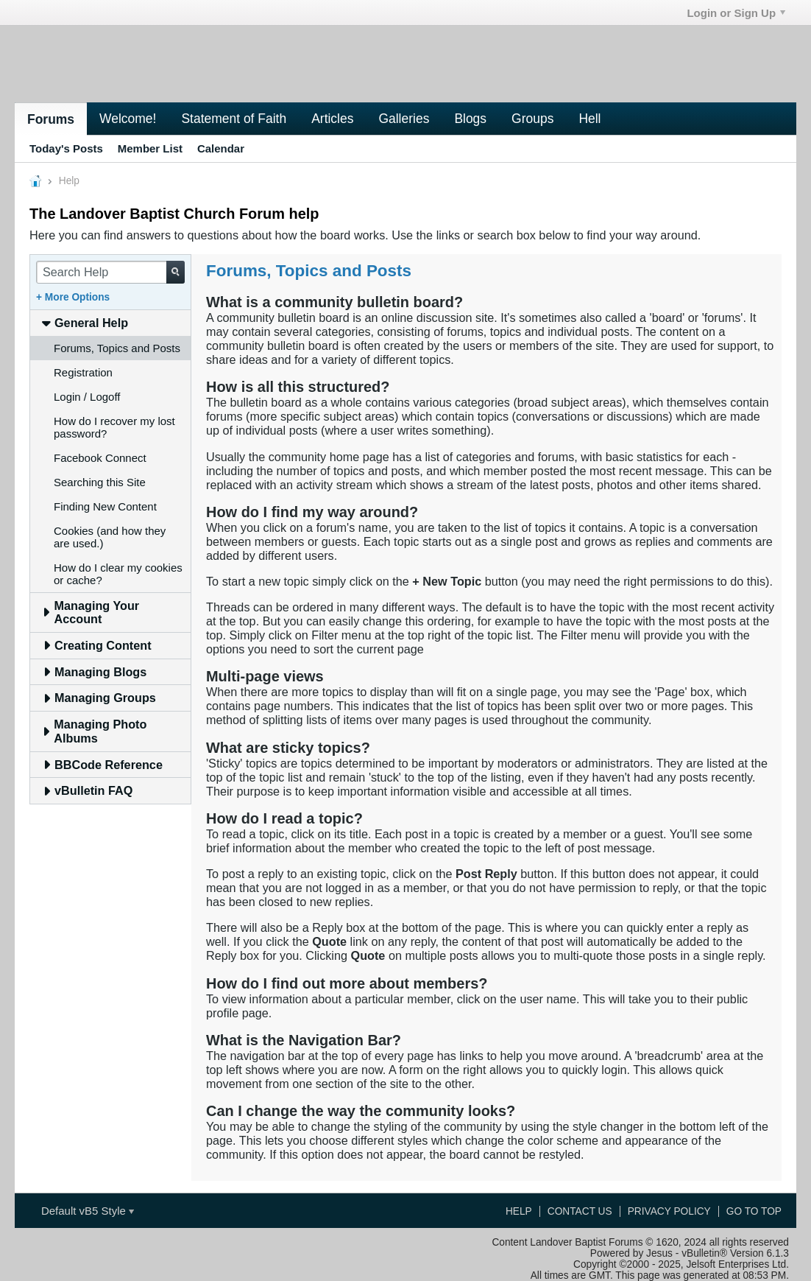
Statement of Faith (233, 118)
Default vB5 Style (87, 1210)
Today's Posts (66, 148)
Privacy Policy (669, 1211)
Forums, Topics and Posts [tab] (117, 348)
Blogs (470, 118)
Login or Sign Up (736, 13)
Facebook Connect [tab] (100, 458)
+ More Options (73, 297)
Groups (532, 118)
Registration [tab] (83, 372)
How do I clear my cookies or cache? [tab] (118, 573)
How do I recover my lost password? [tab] (114, 427)
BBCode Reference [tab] (102, 764)
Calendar (220, 148)
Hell (589, 118)
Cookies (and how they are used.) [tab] (110, 537)
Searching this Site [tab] (100, 482)
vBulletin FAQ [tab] (87, 790)
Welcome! (127, 118)
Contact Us (580, 1211)
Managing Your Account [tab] (90, 612)
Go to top (754, 1211)
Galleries (403, 118)
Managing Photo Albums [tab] (94, 731)
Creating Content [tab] (97, 645)
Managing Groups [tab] (99, 697)
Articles (332, 118)
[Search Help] (110, 272)
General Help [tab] (85, 322)
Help (519, 1211)
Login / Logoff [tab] (87, 396)
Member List (150, 148)
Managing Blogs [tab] (94, 671)
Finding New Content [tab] (105, 506)
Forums (50, 119)
